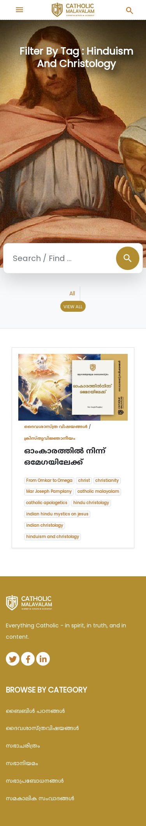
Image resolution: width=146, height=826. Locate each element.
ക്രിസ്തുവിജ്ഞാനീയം (50, 438)
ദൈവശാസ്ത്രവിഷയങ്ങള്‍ (42, 728)
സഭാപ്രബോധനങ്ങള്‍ (35, 781)
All (72, 293)
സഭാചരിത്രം (23, 746)
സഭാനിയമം (22, 763)
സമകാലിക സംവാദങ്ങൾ (40, 798)
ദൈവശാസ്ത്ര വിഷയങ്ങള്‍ (56, 426)
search (127, 258)
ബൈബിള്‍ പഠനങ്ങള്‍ (35, 711)
